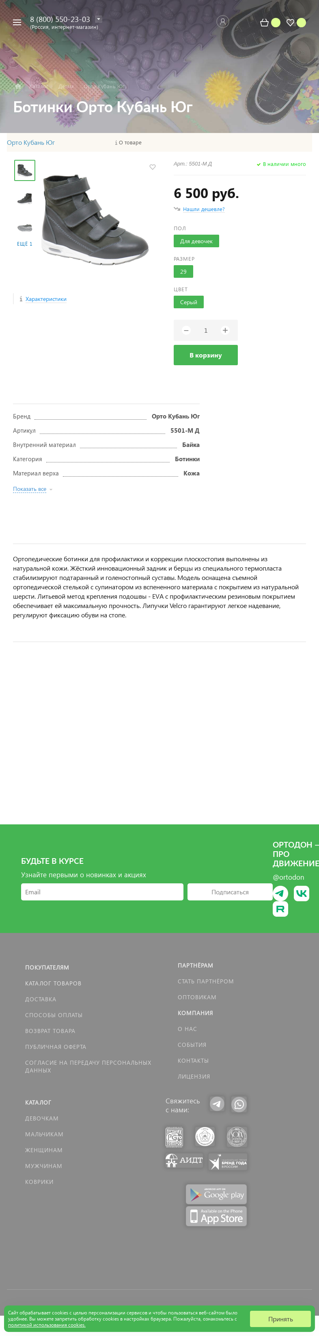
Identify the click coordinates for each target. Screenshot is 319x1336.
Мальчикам (44, 1134)
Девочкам (42, 1118)
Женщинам (44, 1150)
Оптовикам (197, 997)
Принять (280, 1318)
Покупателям (47, 967)
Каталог (38, 1102)
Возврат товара (50, 1031)
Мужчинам (44, 1166)
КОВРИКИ (39, 1182)
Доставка (40, 999)
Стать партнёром (206, 981)
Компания (195, 1013)
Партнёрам (195, 965)
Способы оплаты (54, 1015)
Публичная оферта (55, 1046)
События (192, 1044)
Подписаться (230, 891)
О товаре (130, 142)
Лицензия (194, 1076)
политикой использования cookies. (47, 1325)
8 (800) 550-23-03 (60, 19)
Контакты (193, 1060)
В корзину (206, 355)
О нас (187, 1029)
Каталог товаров (53, 983)
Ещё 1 (24, 244)
